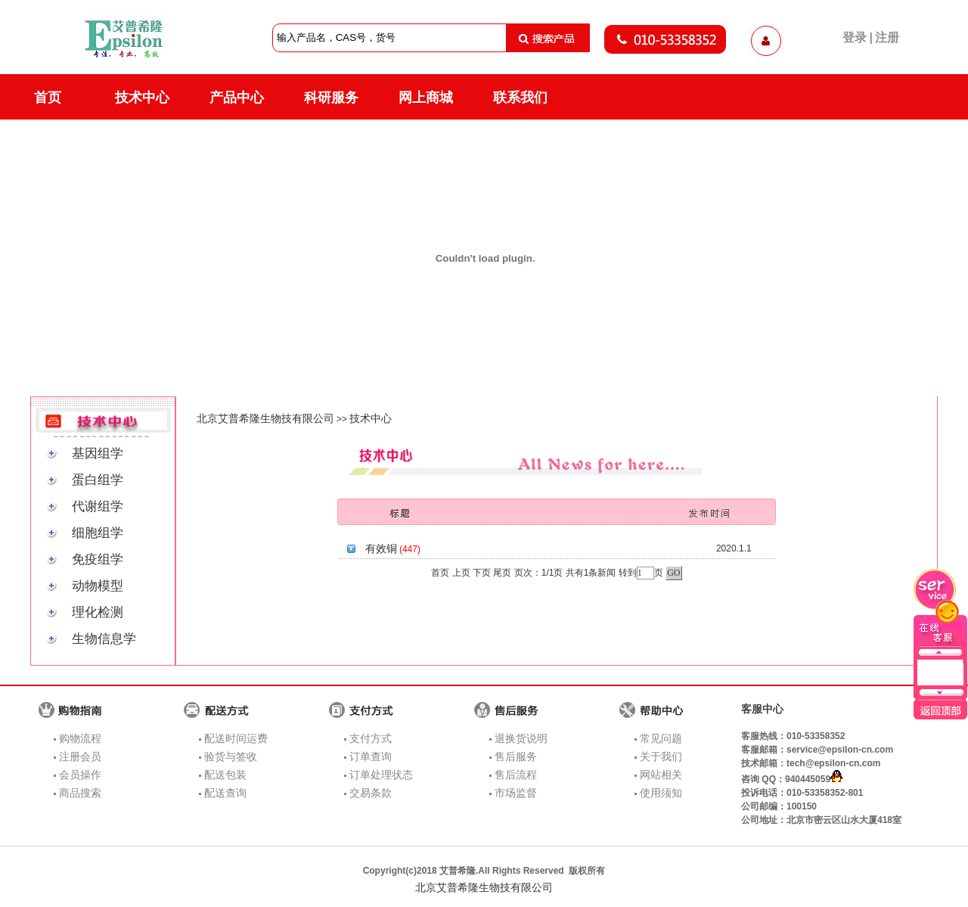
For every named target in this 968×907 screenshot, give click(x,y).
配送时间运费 (236, 738)
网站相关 (661, 775)
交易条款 (370, 793)
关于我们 (661, 756)
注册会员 (80, 756)
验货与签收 (230, 756)
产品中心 (236, 97)
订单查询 (370, 756)
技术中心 (142, 97)
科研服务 (331, 97)
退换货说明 (521, 738)
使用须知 (661, 793)
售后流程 (516, 775)
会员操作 (80, 775)
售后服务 (516, 756)
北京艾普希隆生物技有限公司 (265, 418)
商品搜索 (80, 793)
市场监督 (516, 793)
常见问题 (661, 738)
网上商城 (426, 97)
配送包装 (225, 775)
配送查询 (225, 793)
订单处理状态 (381, 775)
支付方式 (370, 738)
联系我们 (520, 97)
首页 (47, 97)
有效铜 (381, 548)
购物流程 (80, 738)
